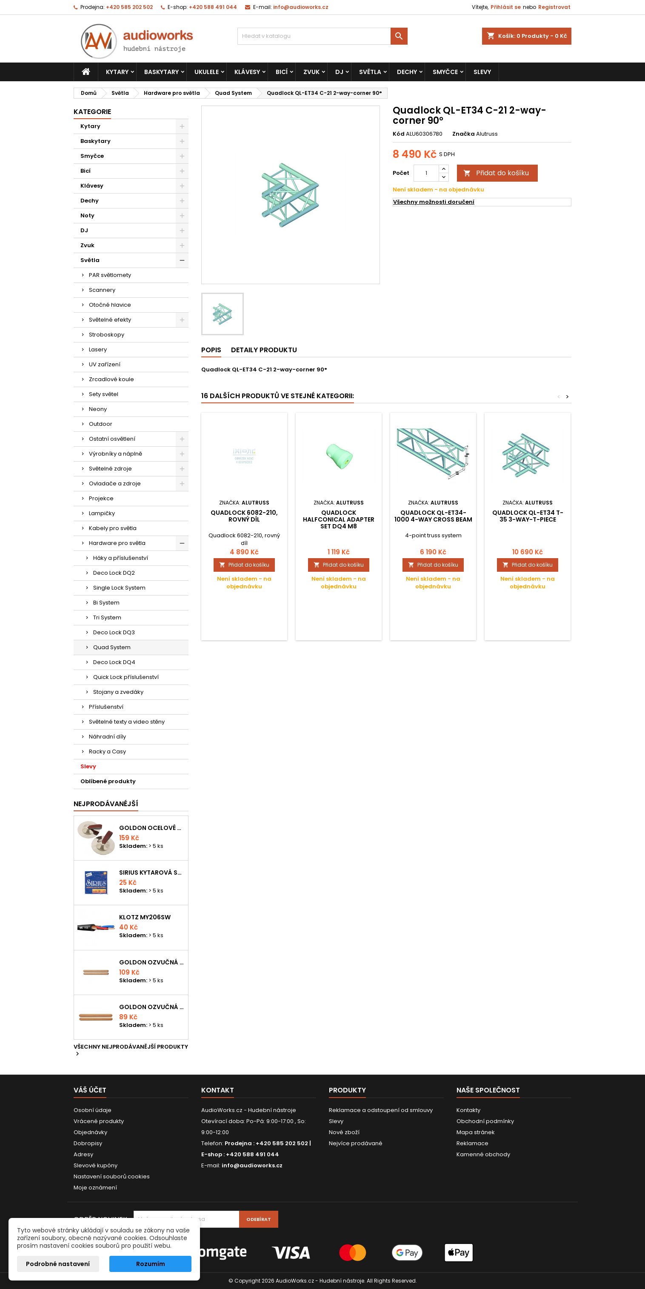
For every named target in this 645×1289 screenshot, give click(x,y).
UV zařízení (104, 364)
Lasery (98, 349)
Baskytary (161, 72)
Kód (399, 134)
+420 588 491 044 (213, 7)
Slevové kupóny (95, 1165)
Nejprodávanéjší (106, 804)
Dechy (407, 72)
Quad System (112, 647)
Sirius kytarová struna (152, 872)
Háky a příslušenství (120, 558)
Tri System (107, 617)
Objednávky (90, 1132)
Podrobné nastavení (58, 1264)
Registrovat (554, 7)
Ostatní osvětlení (112, 439)
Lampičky (102, 513)
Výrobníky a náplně (115, 454)
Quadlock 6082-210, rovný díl (244, 516)
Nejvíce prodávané (355, 1143)
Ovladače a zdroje (115, 483)
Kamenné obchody (483, 1154)
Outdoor (100, 424)
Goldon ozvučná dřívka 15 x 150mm (152, 1007)
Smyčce (445, 72)
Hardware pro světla (117, 543)
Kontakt (217, 1090)
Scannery (102, 290)
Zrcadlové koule (111, 379)
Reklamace (472, 1143)
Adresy (83, 1154)
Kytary (117, 72)
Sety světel (103, 394)
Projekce (101, 498)
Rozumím (150, 1264)
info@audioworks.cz (300, 7)
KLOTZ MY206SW (145, 917)
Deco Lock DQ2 (114, 573)
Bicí (282, 72)
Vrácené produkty (99, 1121)
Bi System (106, 603)
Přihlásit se (506, 7)
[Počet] (426, 173)
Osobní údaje (92, 1110)
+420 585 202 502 (129, 7)
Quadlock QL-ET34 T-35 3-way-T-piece (527, 516)
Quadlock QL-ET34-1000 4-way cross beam (433, 516)
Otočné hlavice (110, 305)
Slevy (482, 72)
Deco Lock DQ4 (114, 662)
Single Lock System (119, 588)
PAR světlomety (110, 275)
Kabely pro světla (113, 528)
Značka (463, 134)
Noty (87, 215)
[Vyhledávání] (322, 36)
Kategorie (92, 112)
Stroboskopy (106, 335)
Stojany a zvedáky (118, 692)
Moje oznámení (95, 1187)
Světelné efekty (110, 320)
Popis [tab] (211, 350)
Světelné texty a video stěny (127, 722)
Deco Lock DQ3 (114, 632)
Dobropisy (88, 1143)
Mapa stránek (476, 1132)
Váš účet (90, 1090)
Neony (98, 409)
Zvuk (311, 72)
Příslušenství (106, 707)
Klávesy (247, 72)
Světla (370, 72)
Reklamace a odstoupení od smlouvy (381, 1110)
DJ (339, 72)
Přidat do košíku (496, 173)
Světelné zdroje (110, 469)
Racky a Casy (107, 751)
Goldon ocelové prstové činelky (152, 827)
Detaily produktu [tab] (264, 350)
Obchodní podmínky (485, 1121)
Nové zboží (344, 1132)
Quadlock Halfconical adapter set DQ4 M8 (338, 519)
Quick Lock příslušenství (126, 677)
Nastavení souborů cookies (112, 1176)
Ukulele (206, 72)
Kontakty (468, 1110)
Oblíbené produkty (108, 781)
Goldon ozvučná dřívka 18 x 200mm (152, 962)
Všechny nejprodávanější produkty (131, 1051)
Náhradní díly (107, 737)
